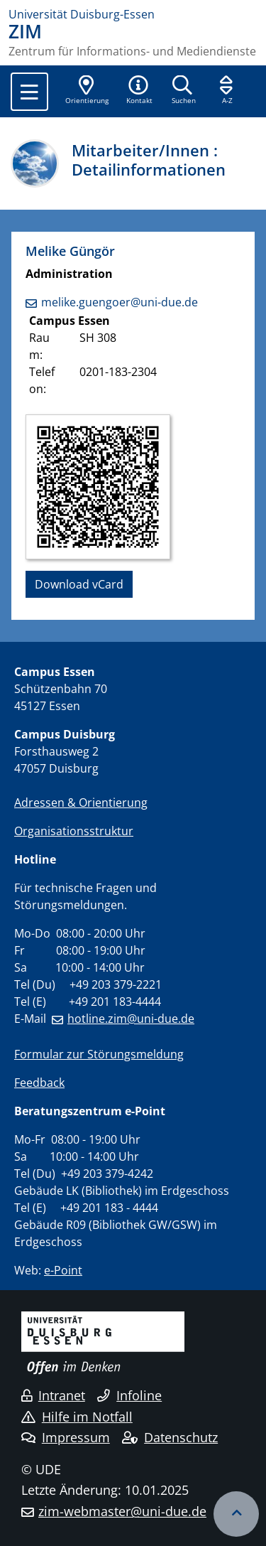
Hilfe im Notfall (77, 1416)
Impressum (65, 1437)
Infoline (129, 1395)
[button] (139, 91)
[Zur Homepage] (133, 14)
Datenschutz (170, 1437)
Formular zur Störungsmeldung (99, 1054)
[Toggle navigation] (29, 92)
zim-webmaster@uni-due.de (122, 1511)
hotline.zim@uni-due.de (130, 1018)
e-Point (63, 1270)
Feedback (39, 1082)
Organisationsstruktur (73, 831)
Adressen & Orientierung (81, 802)
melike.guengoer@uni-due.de (119, 302)
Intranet (53, 1395)
